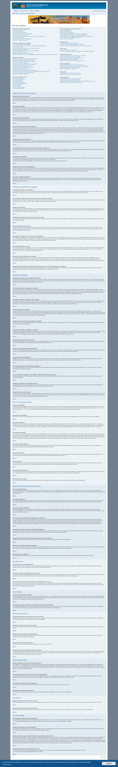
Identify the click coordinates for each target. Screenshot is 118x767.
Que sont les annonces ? (18, 84)
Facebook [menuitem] (33, 10)
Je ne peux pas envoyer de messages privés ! (69, 43)
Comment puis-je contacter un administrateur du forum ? (71, 82)
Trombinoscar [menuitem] (24, 10)
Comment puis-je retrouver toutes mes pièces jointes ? (71, 74)
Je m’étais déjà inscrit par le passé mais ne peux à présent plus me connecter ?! (29, 36)
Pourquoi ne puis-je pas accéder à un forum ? (22, 66)
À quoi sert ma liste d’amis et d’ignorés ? (68, 50)
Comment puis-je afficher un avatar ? (20, 52)
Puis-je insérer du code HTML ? (19, 79)
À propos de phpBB (59, 721)
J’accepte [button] (109, 763)
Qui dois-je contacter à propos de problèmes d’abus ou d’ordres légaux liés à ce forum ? (77, 81)
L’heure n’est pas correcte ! (18, 46)
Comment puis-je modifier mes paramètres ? (21, 44)
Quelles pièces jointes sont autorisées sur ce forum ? (70, 73)
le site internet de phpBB (18, 230)
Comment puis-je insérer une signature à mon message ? (24, 61)
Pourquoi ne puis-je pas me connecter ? (21, 35)
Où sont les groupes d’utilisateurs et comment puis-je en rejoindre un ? (74, 33)
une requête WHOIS (41, 738)
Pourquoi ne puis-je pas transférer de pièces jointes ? (23, 67)
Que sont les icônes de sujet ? (19, 88)
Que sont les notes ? (17, 85)
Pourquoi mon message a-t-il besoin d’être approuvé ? (23, 72)
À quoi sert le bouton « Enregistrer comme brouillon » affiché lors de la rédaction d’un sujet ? (31, 71)
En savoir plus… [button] (7, 764)
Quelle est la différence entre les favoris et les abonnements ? (72, 64)
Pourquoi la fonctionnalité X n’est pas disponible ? (70, 79)
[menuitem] (38, 11)
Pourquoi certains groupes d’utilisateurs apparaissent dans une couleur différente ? (76, 36)
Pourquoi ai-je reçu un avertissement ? (20, 68)
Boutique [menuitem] (16, 10)
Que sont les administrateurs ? (66, 30)
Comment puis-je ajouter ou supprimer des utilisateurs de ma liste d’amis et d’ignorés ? (77, 51)
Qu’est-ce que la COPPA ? (18, 31)
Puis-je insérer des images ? (18, 82)
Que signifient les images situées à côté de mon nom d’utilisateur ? (26, 50)
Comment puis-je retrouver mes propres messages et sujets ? (72, 60)
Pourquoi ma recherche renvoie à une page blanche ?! (71, 58)
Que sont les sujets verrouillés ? (19, 87)
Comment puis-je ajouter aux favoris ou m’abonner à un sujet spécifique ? (74, 66)
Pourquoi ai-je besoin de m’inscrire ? (20, 30)
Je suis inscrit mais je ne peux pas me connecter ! (23, 33)
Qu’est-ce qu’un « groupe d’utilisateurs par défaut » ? (70, 37)
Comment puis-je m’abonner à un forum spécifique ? (70, 67)
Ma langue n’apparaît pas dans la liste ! (20, 49)
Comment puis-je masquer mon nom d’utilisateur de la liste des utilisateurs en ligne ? (30, 45)
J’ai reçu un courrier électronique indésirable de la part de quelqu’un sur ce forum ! (76, 45)
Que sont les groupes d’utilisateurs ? (67, 32)
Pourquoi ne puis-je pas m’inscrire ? (20, 32)
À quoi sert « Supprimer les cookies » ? (20, 40)
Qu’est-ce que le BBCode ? (18, 78)
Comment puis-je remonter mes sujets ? (21, 73)
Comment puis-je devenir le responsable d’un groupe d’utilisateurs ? (73, 35)
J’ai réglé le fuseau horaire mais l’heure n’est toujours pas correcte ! (26, 48)
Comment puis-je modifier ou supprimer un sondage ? (23, 65)
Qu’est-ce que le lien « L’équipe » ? (67, 38)
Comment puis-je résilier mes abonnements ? (69, 68)
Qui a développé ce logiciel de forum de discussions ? (70, 78)
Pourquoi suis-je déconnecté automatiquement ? (22, 38)
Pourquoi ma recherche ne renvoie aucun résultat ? (70, 56)
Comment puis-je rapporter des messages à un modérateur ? (25, 70)
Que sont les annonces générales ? (20, 83)
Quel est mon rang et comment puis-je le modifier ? (23, 53)
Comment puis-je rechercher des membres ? (69, 59)
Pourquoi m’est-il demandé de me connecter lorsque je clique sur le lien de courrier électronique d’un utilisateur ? (35, 54)
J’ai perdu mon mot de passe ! (19, 37)
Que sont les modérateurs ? (65, 31)
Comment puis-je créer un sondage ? (20, 62)
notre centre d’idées (89, 728)
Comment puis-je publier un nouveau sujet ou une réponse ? (25, 58)
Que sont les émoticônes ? (18, 80)
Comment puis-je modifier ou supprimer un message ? (23, 60)
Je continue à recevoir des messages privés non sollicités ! (71, 44)
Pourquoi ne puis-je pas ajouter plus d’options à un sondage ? (25, 63)
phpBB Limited (47, 719)
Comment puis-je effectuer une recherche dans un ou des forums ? (73, 55)
